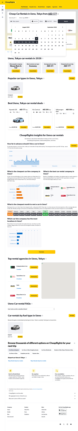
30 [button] (15, 52)
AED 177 (52, 13)
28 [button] (33, 49)
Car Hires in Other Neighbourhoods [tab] (30, 350)
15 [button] (36, 42)
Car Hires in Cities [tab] (13, 353)
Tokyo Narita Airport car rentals (15, 360)
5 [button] (62, 35)
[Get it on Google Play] (63, 410)
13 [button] (29, 42)
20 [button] (29, 45)
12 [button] (26, 42)
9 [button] (15, 42)
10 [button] (18, 42)
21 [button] (33, 45)
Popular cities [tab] (36, 353)
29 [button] (36, 49)
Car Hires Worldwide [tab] (46, 350)
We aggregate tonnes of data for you (42, 396)
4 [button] (22, 38)
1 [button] (36, 35)
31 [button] (18, 52)
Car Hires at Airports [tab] (14, 350)
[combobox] (13, 18)
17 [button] (18, 45)
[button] (2, 2)
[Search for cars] (2, 9)
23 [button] (15, 49)
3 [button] (18, 38)
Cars (8, 51)
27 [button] (29, 49)
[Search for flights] (2, 6)
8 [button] (36, 38)
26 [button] (26, 49)
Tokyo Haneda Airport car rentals (38, 360)
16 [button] (15, 45)
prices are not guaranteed (37, 389)
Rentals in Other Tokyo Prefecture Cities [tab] (63, 350)
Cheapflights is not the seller (42, 393)
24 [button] (19, 49)
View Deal (20, 96)
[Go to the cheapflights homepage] (10, 2)
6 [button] (29, 38)
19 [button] (26, 45)
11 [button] (22, 42)
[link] (16, 71)
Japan (12, 51)
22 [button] (36, 45)
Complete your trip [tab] (25, 353)
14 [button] (33, 42)
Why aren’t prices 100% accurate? (42, 398)
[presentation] (58, 14)
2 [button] (15, 38)
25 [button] (22, 49)
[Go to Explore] (2, 12)
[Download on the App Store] (63, 413)
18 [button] (22, 45)
